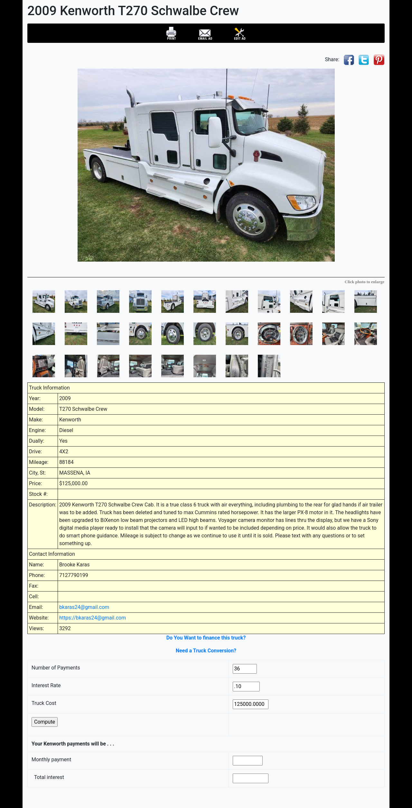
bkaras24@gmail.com (84, 607)
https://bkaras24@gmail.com (92, 618)
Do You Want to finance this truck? (206, 638)
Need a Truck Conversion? (206, 651)
